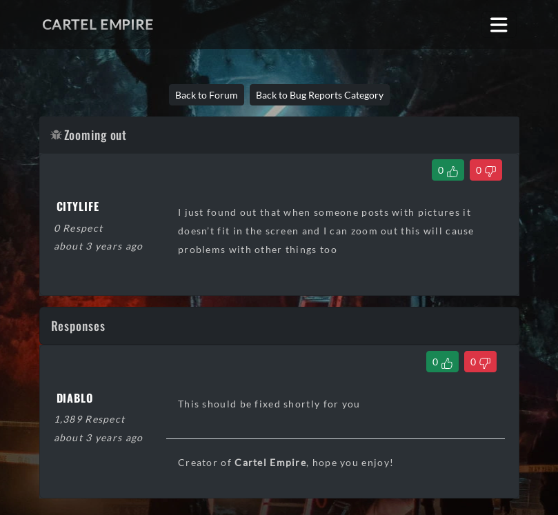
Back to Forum (206, 95)
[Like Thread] (448, 170)
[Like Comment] (442, 361)
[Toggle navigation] (499, 24)
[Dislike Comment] (480, 361)
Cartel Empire (98, 24)
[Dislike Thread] (486, 170)
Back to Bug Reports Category (319, 95)
